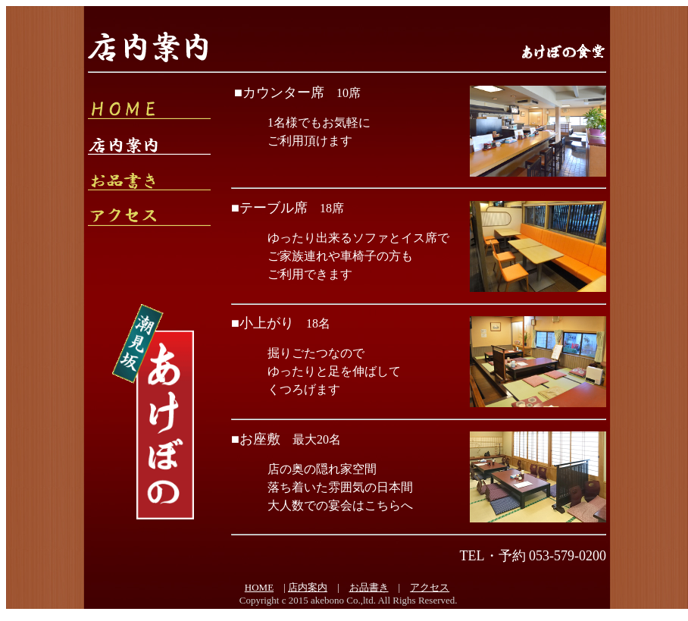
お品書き (369, 587)
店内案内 (307, 587)
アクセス (429, 587)
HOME (259, 587)
